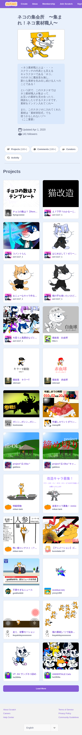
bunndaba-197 (58, 551)
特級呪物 (17, 506)
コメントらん (19, 253)
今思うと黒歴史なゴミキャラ (25, 337)
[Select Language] (41, 728)
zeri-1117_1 (57, 215)
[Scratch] (11, 4)
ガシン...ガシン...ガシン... (25, 422)
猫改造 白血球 (60, 337)
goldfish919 (18, 593)
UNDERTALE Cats (61, 674)
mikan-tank (18, 509)
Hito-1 (55, 341)
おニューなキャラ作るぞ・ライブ (25, 295)
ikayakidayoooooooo (22, 635)
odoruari (16, 383)
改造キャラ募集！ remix (64, 506)
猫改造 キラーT (21, 379)
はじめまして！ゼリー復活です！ (64, 253)
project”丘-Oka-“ (21, 464)
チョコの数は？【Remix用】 (25, 211)
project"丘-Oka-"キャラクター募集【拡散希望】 (64, 464)
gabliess (16, 467)
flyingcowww (18, 215)
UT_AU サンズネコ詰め (24, 674)
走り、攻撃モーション (24, 632)
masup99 (56, 425)
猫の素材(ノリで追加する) (64, 632)
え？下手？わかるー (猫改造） (64, 211)
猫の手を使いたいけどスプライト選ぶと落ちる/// (64, 295)
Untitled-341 (58, 590)
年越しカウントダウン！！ (64, 422)
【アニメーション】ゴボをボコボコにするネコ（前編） (64, 548)
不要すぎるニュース (23, 590)
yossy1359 (57, 593)
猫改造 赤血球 (60, 379)
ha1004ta (17, 677)
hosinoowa (18, 425)
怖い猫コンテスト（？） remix (25, 548)
